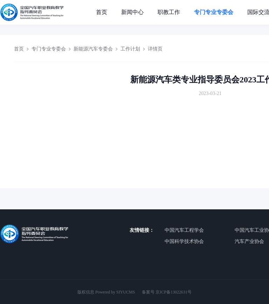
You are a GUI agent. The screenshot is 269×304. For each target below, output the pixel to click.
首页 (101, 12)
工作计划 (130, 49)
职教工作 (169, 12)
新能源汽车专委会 (93, 49)
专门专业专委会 (213, 12)
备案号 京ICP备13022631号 (167, 292)
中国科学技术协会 (184, 241)
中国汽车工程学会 (184, 230)
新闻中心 (132, 12)
